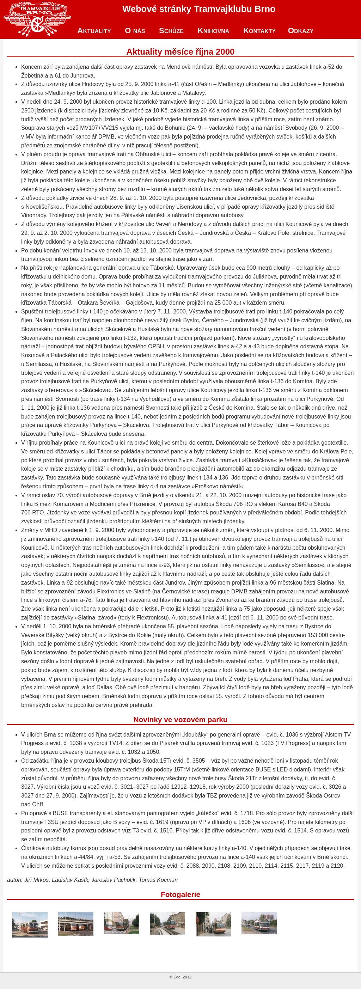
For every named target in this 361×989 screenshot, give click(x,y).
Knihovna (213, 30)
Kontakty (259, 30)
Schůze (171, 30)
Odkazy (301, 30)
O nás (135, 30)
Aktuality (94, 30)
